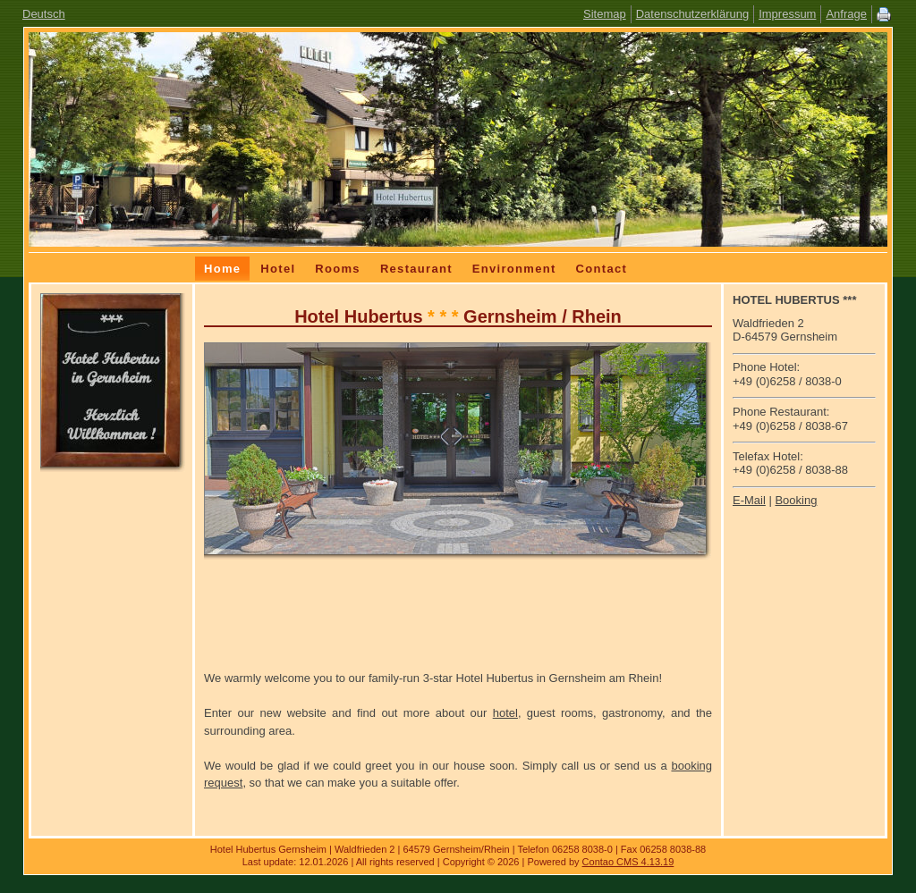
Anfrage (846, 14)
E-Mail (749, 500)
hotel (505, 713)
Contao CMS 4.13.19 (628, 861)
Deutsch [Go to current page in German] (43, 14)
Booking (796, 500)
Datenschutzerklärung (692, 14)
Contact (602, 268)
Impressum (787, 14)
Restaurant (416, 268)
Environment (514, 268)
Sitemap (604, 14)
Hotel (277, 268)
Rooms (337, 268)
